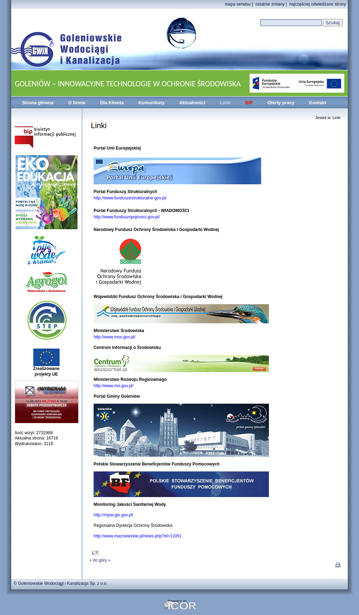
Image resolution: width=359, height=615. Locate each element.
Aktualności (192, 102)
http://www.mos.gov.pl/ (114, 337)
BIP (249, 102)
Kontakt (317, 102)
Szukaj (333, 22)
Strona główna (38, 102)
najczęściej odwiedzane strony (317, 4)
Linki (225, 102)
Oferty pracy (280, 102)
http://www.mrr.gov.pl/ (114, 385)
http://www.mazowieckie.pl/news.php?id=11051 (138, 536)
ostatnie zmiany (269, 4)
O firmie (77, 102)
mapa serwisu (238, 4)
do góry (100, 560)
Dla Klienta (112, 102)
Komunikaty (151, 102)
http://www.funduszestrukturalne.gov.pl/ (130, 198)
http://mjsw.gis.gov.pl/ (113, 514)
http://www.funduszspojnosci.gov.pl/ (127, 216)
